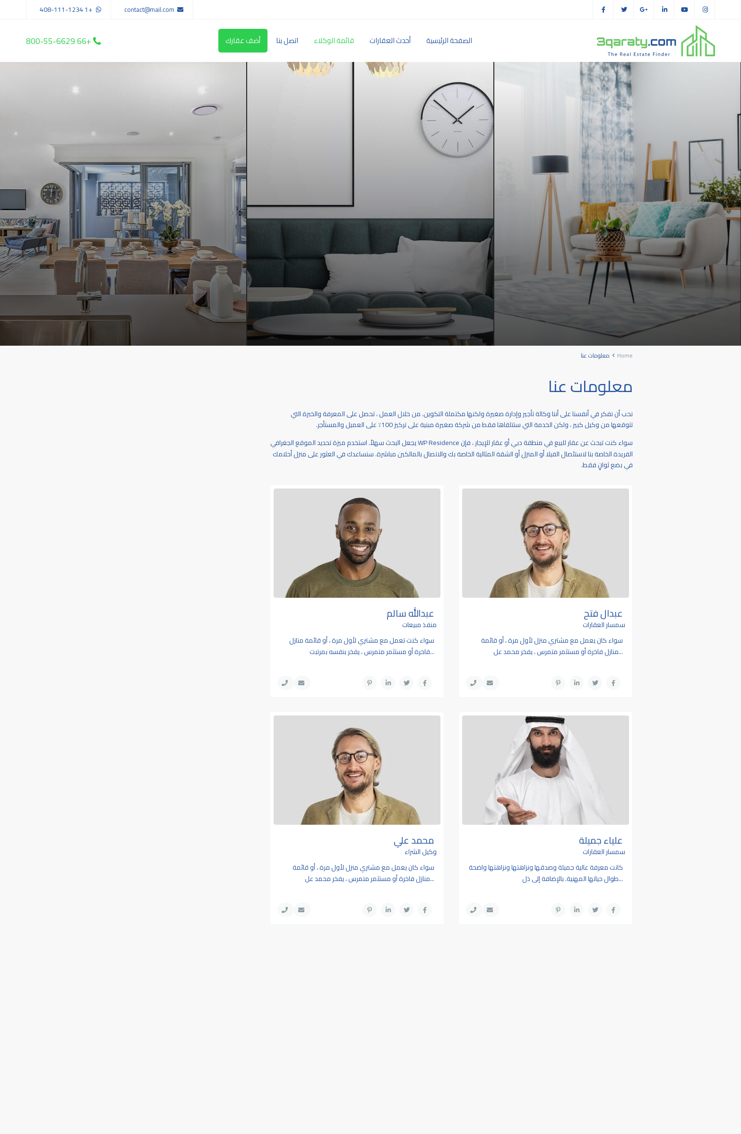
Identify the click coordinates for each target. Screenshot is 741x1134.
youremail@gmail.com (320, 1054)
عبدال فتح (603, 613)
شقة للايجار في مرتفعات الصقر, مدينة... (157, 497)
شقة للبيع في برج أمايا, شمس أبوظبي (158, 458)
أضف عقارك (242, 40)
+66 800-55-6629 (58, 40)
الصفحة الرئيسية (449, 40)
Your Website (332, 1068)
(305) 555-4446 (328, 1026)
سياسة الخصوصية (144, 1120)
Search (572, 1030)
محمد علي (414, 840)
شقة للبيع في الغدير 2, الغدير (158, 419)
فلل (227, 631)
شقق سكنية (215, 610)
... (621, 651)
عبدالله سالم (410, 613)
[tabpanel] (617, 204)
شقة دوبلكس (214, 589)
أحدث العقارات (390, 40)
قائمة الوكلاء (334, 40)
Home (625, 355)
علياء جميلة (601, 840)
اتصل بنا (287, 40)
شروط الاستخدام (215, 1120)
